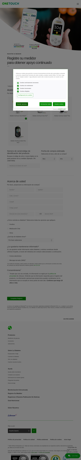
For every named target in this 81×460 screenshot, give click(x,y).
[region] (40, 90)
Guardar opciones (22, 104)
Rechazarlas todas (46, 104)
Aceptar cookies (59, 104)
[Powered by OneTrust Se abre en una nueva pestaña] (60, 109)
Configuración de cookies (25, 95)
